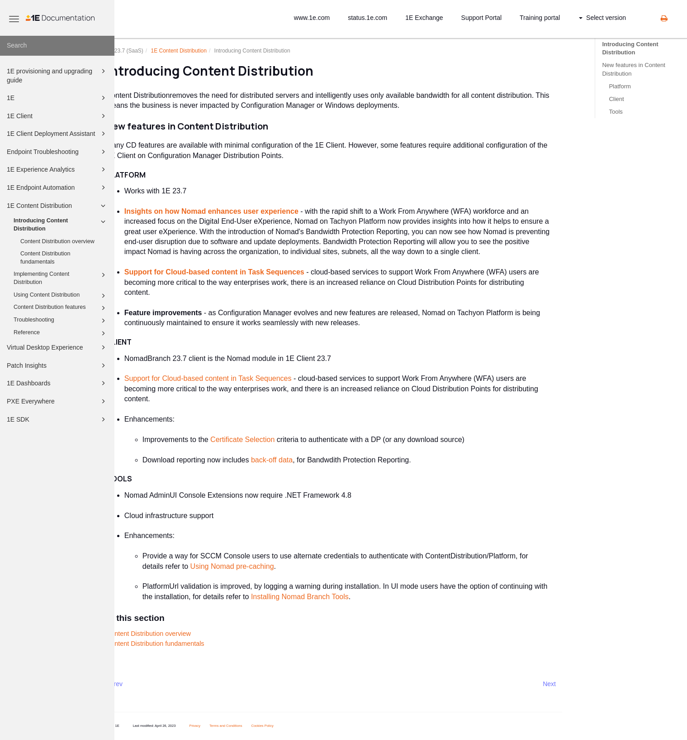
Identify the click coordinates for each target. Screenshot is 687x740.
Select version (602, 17)
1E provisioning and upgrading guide (57, 75)
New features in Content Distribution (633, 69)
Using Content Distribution (61, 296)
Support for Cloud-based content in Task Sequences (237, 272)
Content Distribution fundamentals (45, 257)
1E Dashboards (57, 383)
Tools (615, 111)
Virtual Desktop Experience (57, 347)
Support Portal (481, 17)
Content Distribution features (61, 308)
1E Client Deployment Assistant (57, 134)
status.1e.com (367, 17)
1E (57, 98)
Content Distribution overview (57, 241)
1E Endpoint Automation (57, 187)
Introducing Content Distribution (61, 224)
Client (616, 99)
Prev (138, 683)
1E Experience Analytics (57, 169)
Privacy (217, 726)
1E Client (57, 116)
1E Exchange (424, 17)
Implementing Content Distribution (61, 277)
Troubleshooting (61, 321)
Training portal (540, 17)
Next (571, 683)
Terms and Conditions (248, 726)
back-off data (294, 460)
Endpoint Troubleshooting (57, 152)
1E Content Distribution (57, 206)
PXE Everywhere (57, 401)
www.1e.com (312, 17)
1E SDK (57, 419)
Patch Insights (57, 365)
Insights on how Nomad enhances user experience (234, 211)
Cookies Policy (285, 726)
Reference (61, 333)
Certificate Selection (265, 439)
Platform (619, 86)
